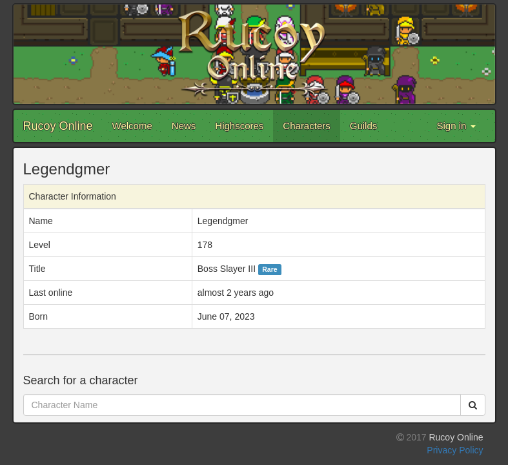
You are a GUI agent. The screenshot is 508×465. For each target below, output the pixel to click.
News (184, 125)
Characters (306, 125)
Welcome (132, 125)
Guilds (364, 125)
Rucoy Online (58, 125)
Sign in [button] (455, 125)
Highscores (239, 125)
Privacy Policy (455, 450)
